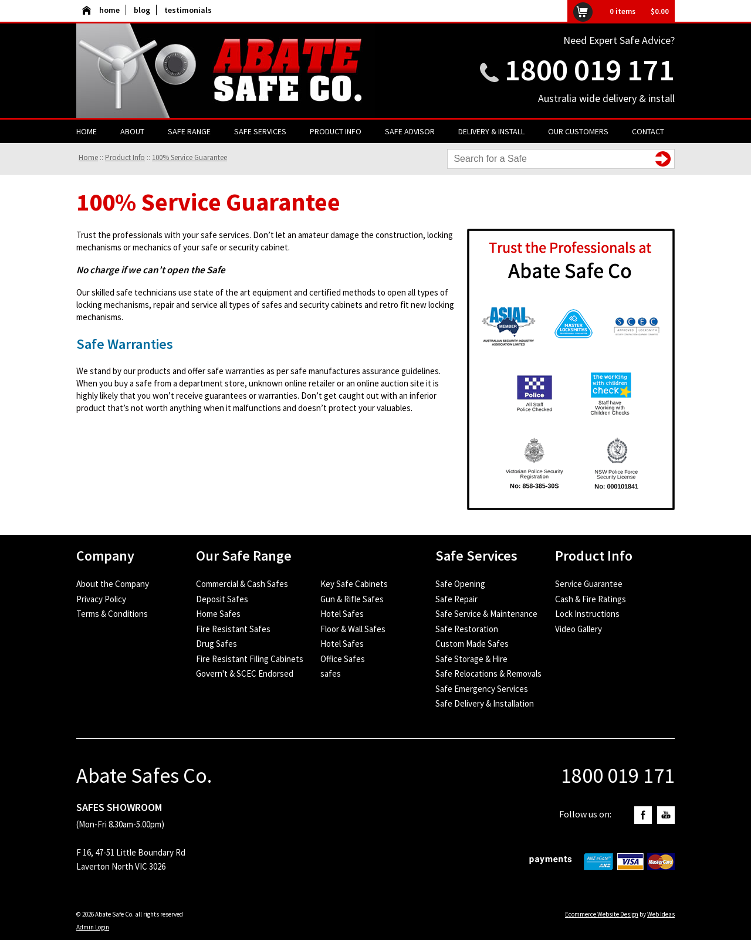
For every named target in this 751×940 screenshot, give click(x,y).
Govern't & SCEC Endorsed (244, 673)
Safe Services (260, 131)
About (132, 131)
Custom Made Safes (472, 643)
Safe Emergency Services (481, 688)
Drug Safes (216, 643)
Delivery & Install (491, 131)
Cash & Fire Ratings (590, 599)
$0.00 (660, 11)
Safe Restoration (466, 628)
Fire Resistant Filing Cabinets (249, 658)
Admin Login (92, 927)
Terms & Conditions (112, 613)
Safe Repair (456, 599)
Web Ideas (661, 914)
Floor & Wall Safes (352, 628)
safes (330, 673)
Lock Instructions (587, 613)
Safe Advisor (410, 131)
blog (142, 10)
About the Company (112, 583)
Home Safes (218, 613)
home (101, 10)
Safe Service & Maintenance (486, 613)
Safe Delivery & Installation (484, 703)
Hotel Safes (342, 613)
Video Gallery (578, 628)
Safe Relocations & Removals (488, 673)
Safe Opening (460, 583)
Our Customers (578, 131)
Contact (648, 131)
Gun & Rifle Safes (352, 599)
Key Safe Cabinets (354, 583)
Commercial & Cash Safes (242, 583)
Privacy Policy (101, 599)
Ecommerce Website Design (601, 914)
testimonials (188, 10)
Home (86, 131)
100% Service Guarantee (189, 157)
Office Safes (342, 658)
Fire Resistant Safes (233, 628)
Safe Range (189, 131)
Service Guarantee (589, 583)
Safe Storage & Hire (471, 658)
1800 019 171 (590, 69)
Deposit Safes (222, 599)
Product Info (335, 131)
